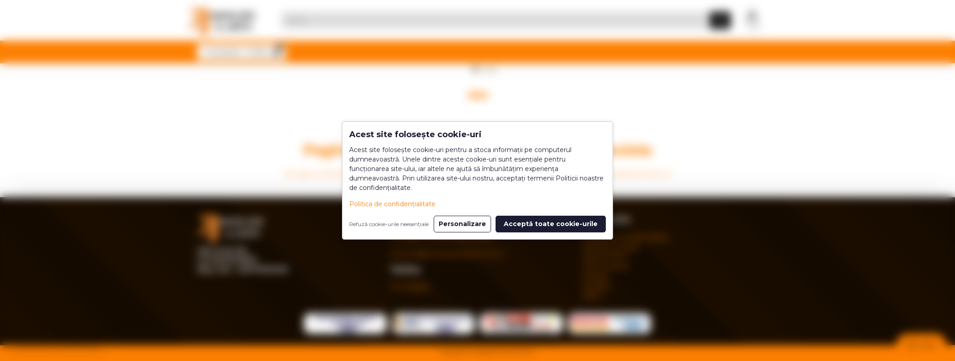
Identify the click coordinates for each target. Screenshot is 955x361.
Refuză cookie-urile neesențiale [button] (389, 224)
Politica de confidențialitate (392, 204)
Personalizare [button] (462, 224)
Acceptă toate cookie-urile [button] (551, 224)
